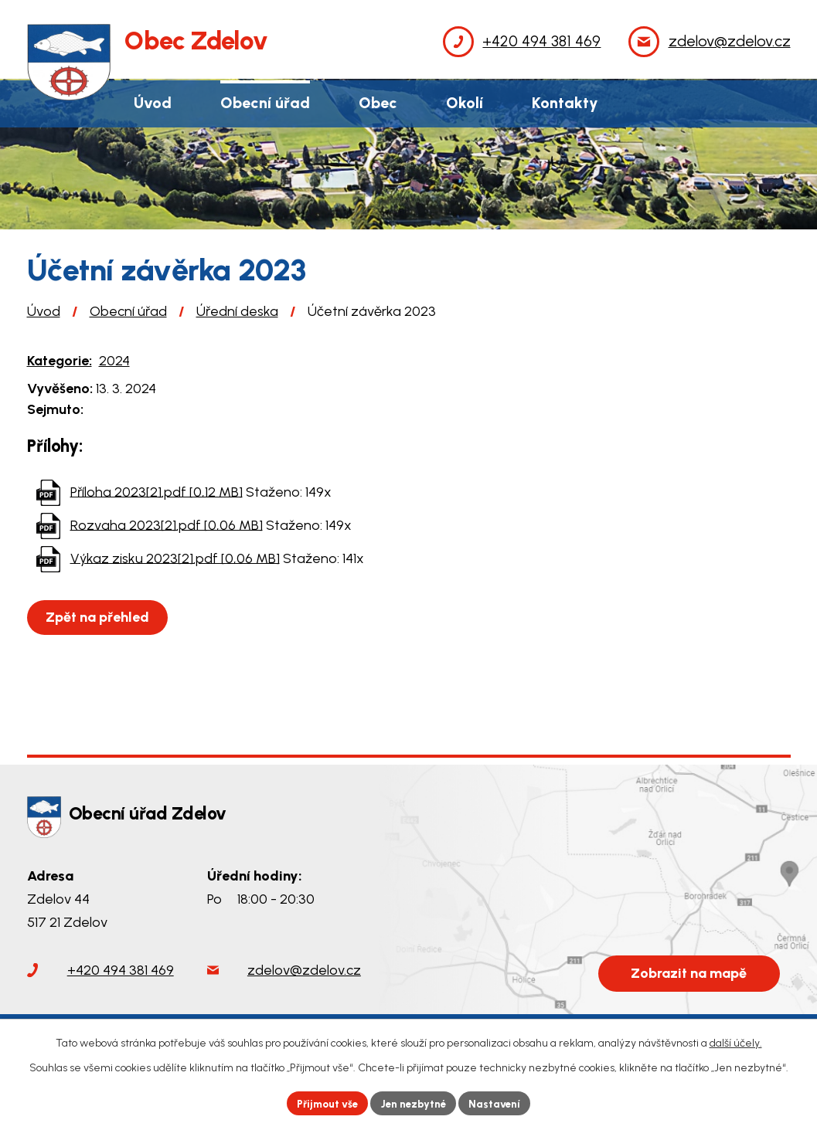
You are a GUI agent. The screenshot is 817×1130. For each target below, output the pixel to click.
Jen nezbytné (415, 1102)
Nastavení (500, 1102)
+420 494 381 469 (120, 970)
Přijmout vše (323, 1102)
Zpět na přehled (99, 617)
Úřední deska (237, 311)
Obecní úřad (128, 311)
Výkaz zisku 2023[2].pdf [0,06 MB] (175, 557)
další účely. (736, 1041)
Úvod (43, 311)
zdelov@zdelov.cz (304, 970)
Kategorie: (59, 360)
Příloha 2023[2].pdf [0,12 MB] (156, 491)
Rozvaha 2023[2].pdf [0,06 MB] (166, 524)
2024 (114, 360)
